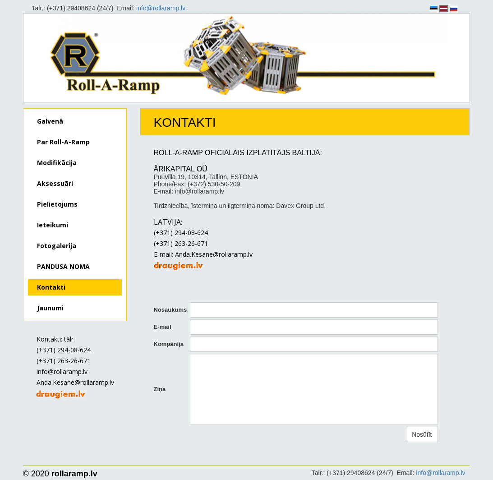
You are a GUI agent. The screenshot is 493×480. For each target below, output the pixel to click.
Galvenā (50, 121)
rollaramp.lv (74, 473)
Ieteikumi (52, 225)
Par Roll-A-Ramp (63, 142)
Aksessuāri (55, 183)
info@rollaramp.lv (160, 8)
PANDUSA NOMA (63, 266)
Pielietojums (57, 204)
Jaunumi (50, 308)
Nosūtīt (422, 434)
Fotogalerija (56, 245)
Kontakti (51, 287)
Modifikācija (57, 162)
